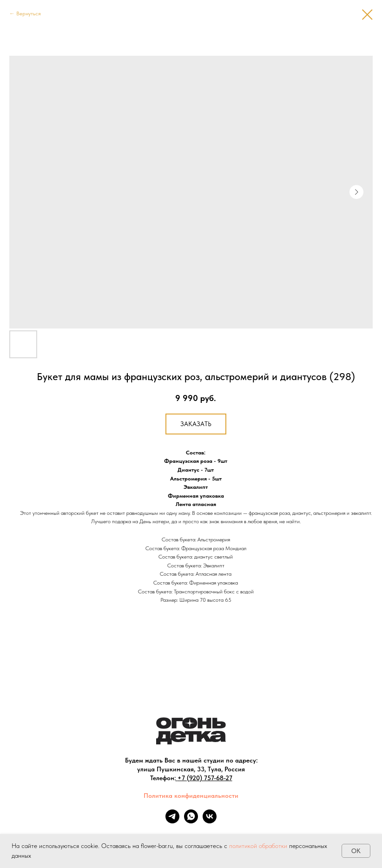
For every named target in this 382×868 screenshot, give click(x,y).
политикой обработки (258, 845)
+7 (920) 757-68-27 (205, 778)
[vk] (210, 821)
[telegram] (172, 821)
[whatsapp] (191, 821)
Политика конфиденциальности (191, 795)
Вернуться (28, 13)
